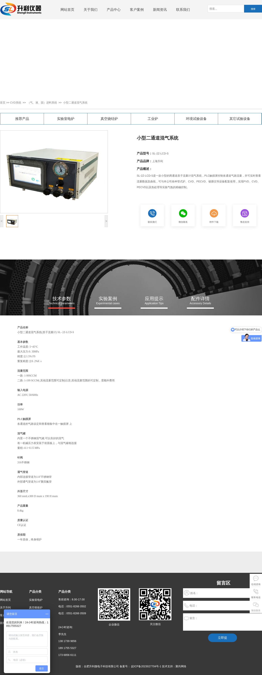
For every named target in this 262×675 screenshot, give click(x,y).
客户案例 (137, 10)
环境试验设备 (196, 119)
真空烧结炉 (109, 119)
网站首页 (67, 10)
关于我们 (90, 10)
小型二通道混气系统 (75, 102)
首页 (2, 102)
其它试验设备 (239, 119)
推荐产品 (22, 119)
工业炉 (153, 119)
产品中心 (114, 10)
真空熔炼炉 (36, 607)
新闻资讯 (160, 10)
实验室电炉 (65, 119)
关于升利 (5, 607)
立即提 (222, 637)
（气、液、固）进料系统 (42, 102)
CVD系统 (15, 102)
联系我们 (183, 10)
